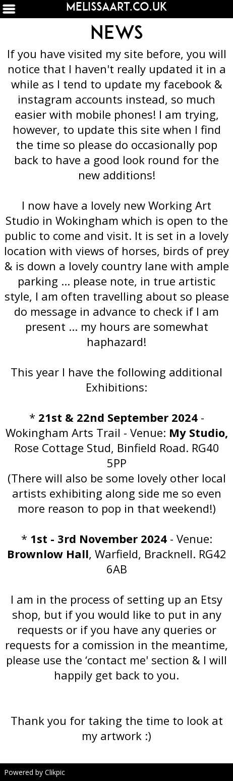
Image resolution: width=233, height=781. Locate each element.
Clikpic (55, 772)
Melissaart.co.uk (116, 6)
